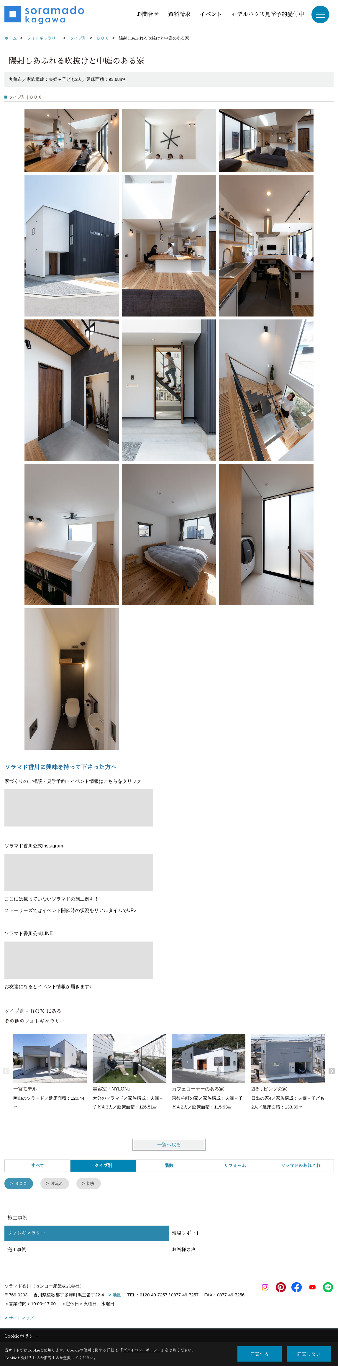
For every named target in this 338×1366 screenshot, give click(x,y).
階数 (169, 1165)
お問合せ (148, 14)
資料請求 (179, 14)
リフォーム (235, 1165)
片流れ (58, 1183)
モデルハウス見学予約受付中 (267, 14)
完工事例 (16, 1250)
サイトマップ (21, 1318)
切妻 (93, 1183)
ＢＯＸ (22, 1183)
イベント (211, 14)
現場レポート (186, 1233)
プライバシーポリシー (142, 1350)
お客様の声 (184, 1250)
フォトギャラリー (26, 1233)
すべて (37, 1165)
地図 (117, 1295)
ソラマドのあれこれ (301, 1165)
